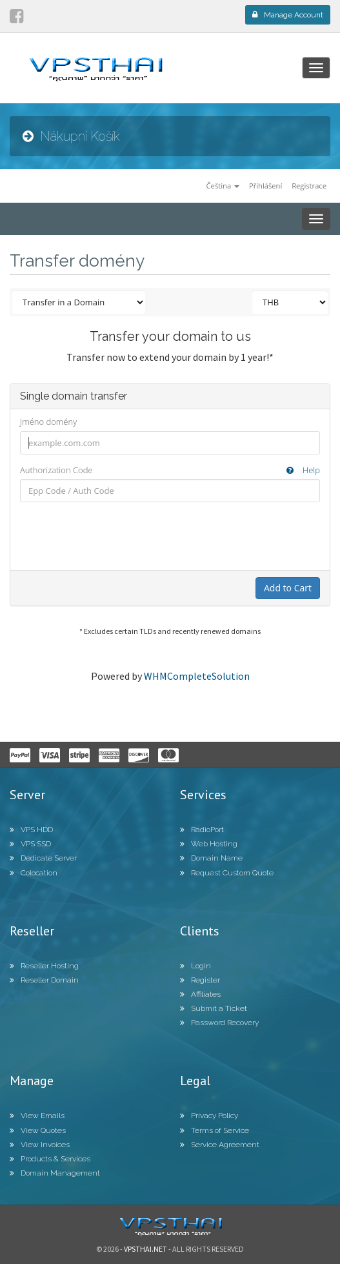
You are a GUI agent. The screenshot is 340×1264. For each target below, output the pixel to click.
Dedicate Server (43, 857)
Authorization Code (170, 470)
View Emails (37, 1115)
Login (195, 965)
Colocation (33, 872)
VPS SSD (30, 843)
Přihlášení (265, 185)
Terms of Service (214, 1130)
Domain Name (211, 857)
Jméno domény (48, 421)
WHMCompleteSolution (197, 675)
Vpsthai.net (145, 1249)
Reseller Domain (44, 979)
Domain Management (55, 1172)
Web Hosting (208, 843)
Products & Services (50, 1158)
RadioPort (202, 829)
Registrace (309, 185)
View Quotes (38, 1130)
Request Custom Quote (227, 872)
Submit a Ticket (213, 1008)
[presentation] (170, 535)
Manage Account (287, 14)
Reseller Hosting (44, 965)
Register (200, 979)
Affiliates (200, 994)
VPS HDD (31, 829)
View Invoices (40, 1144)
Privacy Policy (209, 1115)
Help (303, 470)
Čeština (222, 185)
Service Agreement (219, 1144)
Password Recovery (219, 1022)
